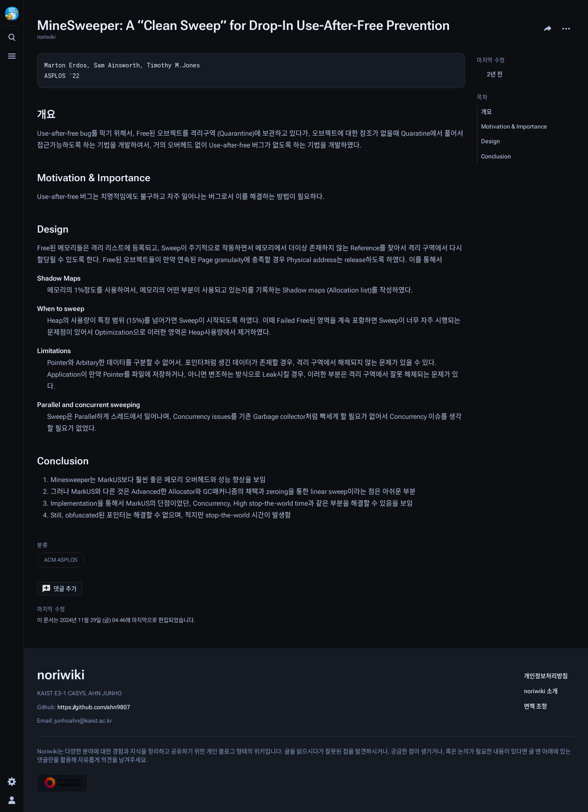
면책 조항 (535, 706)
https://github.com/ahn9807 (93, 706)
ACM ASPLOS (61, 560)
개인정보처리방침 (546, 676)
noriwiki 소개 (541, 691)
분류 (42, 545)
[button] (59, 588)
